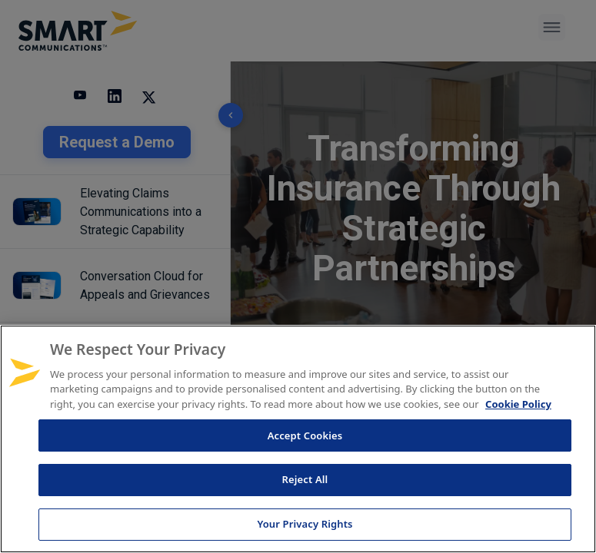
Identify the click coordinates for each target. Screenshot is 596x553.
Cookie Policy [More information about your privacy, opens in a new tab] (518, 404)
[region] (298, 439)
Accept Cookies (305, 435)
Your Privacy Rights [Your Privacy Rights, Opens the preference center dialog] (304, 524)
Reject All (305, 479)
